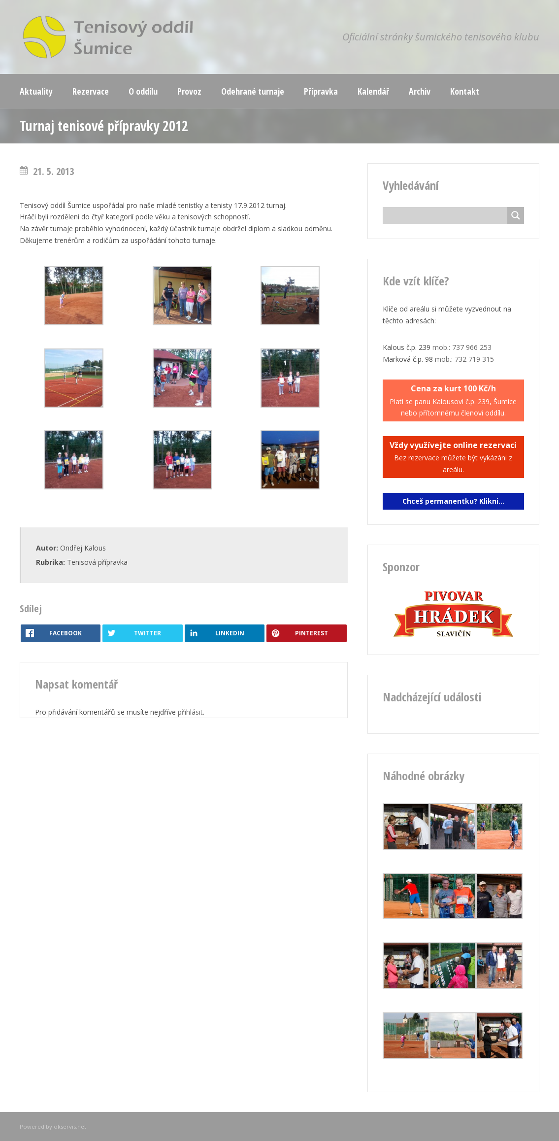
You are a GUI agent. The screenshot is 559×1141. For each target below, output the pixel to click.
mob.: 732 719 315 (464, 359)
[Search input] (447, 215)
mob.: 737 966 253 (462, 347)
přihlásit (190, 712)
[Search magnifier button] (515, 215)
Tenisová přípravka (97, 562)
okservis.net (70, 1126)
